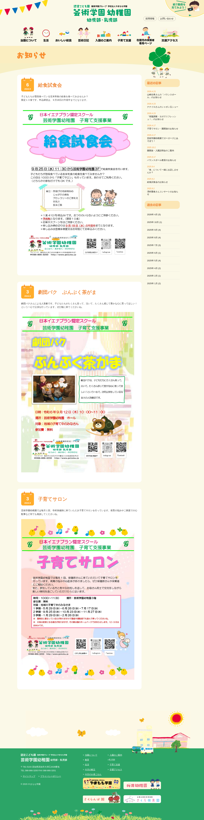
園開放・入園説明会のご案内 (160, 150)
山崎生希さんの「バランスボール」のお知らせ (161, 96)
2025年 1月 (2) (154, 283)
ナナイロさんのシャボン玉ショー (162, 107)
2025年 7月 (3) (154, 245)
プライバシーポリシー (50, 776)
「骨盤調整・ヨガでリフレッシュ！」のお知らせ (161, 117)
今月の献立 (90, 769)
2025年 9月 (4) (154, 230)
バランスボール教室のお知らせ (161, 160)
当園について (91, 755)
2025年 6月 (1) (154, 253)
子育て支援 (115, 764)
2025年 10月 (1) (154, 222)
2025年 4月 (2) (154, 268)
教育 (87, 760)
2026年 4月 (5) (154, 214)
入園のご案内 (116, 755)
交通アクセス (116, 769)
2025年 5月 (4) (154, 260)
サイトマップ (29, 776)
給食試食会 (50, 85)
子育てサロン (52, 499)
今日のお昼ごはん (93, 774)
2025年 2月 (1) (154, 276)
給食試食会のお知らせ (157, 182)
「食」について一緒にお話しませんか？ (162, 171)
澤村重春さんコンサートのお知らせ (162, 193)
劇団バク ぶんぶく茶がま (67, 292)
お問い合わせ (167, 18)
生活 (87, 764)
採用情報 (150, 18)
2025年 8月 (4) (154, 237)
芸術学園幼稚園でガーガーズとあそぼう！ (162, 139)
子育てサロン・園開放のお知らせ (162, 128)
